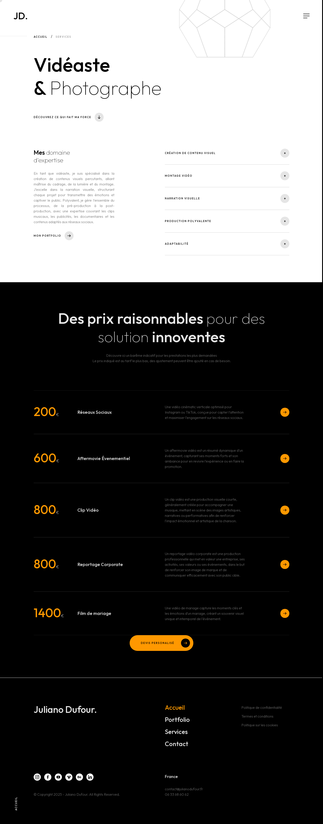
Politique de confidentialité (261, 708)
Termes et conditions (257, 717)
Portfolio (177, 720)
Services (176, 732)
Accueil (41, 36)
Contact (176, 744)
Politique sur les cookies (259, 725)
